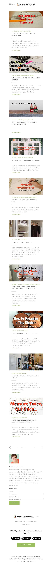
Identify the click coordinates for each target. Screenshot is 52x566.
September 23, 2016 (17, 330)
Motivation (24, 197)
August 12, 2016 (16, 373)
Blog (23, 559)
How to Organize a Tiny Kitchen (25, 333)
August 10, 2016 (16, 417)
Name (11, 492)
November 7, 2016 (16, 284)
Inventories (37, 556)
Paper (27, 75)
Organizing (28, 31)
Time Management (32, 197)
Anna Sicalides (16, 50)
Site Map (32, 561)
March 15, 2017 (16, 197)
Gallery (11, 559)
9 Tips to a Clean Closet (22, 242)
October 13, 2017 (16, 157)
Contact (35, 559)
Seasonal (32, 75)
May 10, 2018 (15, 31)
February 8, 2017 (16, 239)
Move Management (16, 556)
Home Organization (27, 556)
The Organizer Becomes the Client (26, 160)
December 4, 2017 (16, 119)
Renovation (37, 284)
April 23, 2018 (15, 75)
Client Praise (17, 559)
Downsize (22, 31)
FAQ (27, 559)
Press (30, 559)
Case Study (25, 284)
